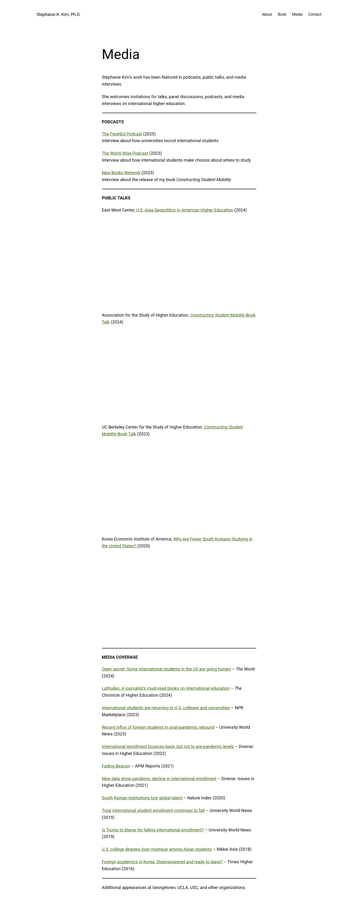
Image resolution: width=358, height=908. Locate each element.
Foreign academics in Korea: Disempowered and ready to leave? (162, 861)
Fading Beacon (116, 765)
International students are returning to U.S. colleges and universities (166, 707)
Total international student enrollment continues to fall (153, 810)
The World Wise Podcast (125, 153)
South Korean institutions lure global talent (142, 797)
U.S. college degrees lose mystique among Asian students (157, 849)
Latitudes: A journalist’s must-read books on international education (166, 688)
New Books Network (121, 172)
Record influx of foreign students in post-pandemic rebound (158, 727)
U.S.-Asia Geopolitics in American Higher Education (184, 210)
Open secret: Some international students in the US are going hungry (166, 669)
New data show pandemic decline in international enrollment (159, 778)
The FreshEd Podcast (122, 133)
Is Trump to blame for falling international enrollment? (153, 829)
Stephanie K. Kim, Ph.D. (59, 14)
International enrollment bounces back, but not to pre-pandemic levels (168, 746)
